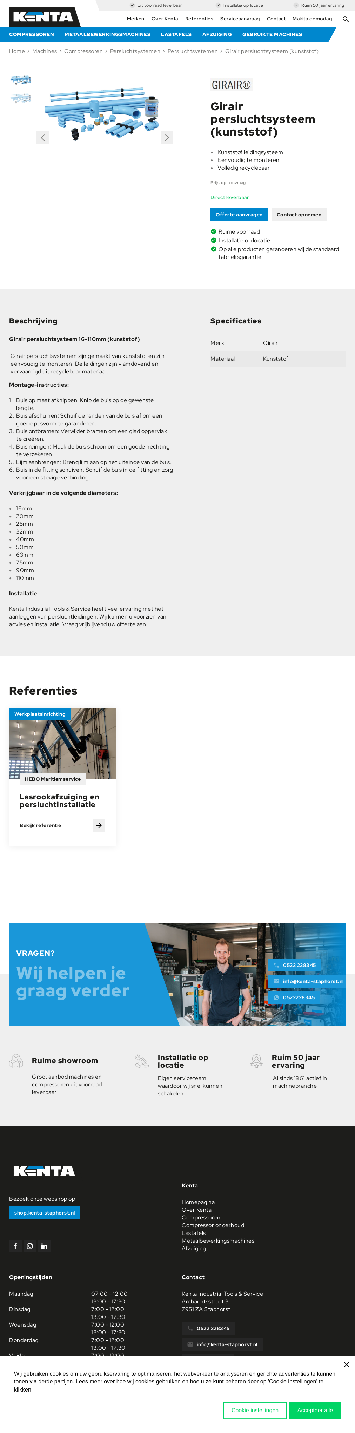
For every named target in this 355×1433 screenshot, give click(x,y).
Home (17, 51)
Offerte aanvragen (239, 214)
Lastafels (176, 34)
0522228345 (294, 997)
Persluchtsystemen (135, 51)
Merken (136, 18)
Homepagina (198, 1202)
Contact (276, 18)
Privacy (333, 1407)
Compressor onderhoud (213, 1225)
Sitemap (335, 1415)
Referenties (199, 18)
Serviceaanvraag (240, 18)
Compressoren (31, 34)
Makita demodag (312, 18)
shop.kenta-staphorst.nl (44, 1213)
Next (167, 135)
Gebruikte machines (272, 34)
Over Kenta (165, 18)
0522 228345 (294, 965)
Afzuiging (217, 34)
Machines (44, 51)
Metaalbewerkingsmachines (107, 34)
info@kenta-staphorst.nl (308, 981)
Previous (42, 140)
